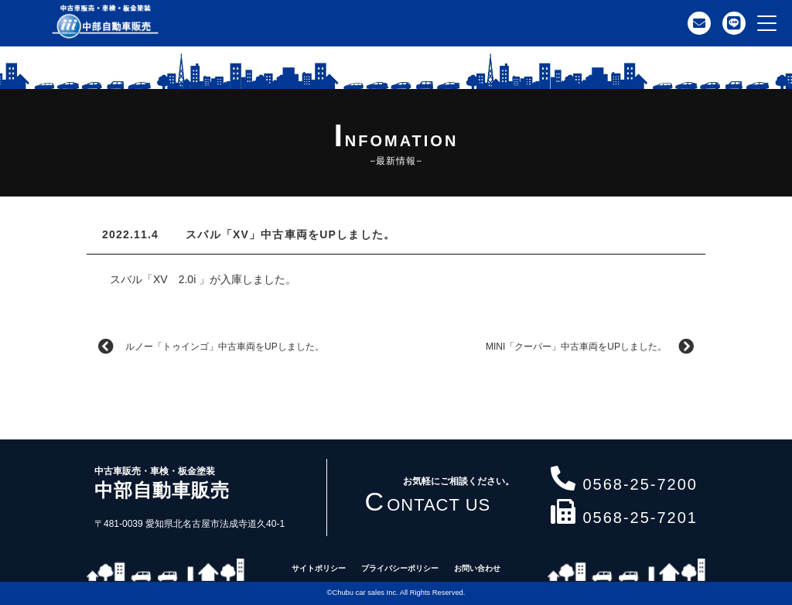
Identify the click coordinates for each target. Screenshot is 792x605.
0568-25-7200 (624, 480)
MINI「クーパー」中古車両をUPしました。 (590, 346)
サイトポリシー (319, 568)
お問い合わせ (477, 568)
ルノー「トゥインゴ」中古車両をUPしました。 (211, 346)
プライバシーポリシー (400, 568)
